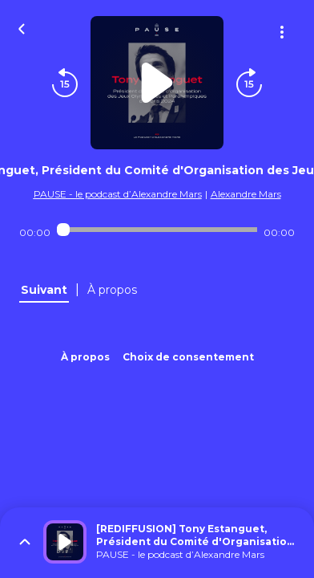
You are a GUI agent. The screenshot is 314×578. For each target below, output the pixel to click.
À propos (85, 357)
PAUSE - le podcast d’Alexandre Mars (118, 194)
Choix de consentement (188, 357)
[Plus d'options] (282, 32)
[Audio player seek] (157, 230)
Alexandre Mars (246, 194)
